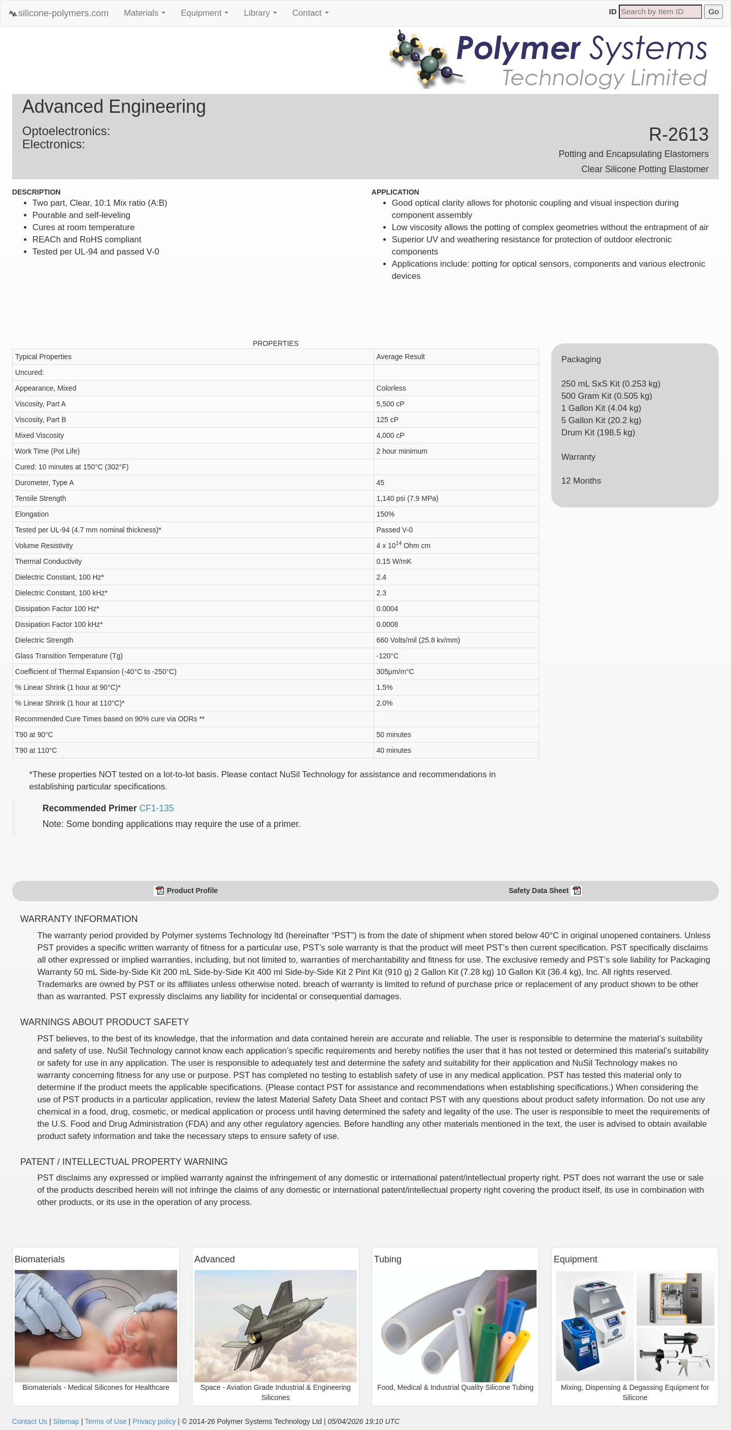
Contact (313, 15)
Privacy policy (154, 1421)
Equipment (207, 15)
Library (263, 15)
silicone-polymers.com (58, 13)
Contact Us (29, 1421)
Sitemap (66, 1421)
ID (613, 11)
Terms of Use (105, 1421)
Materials (147, 15)
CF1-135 (156, 808)
